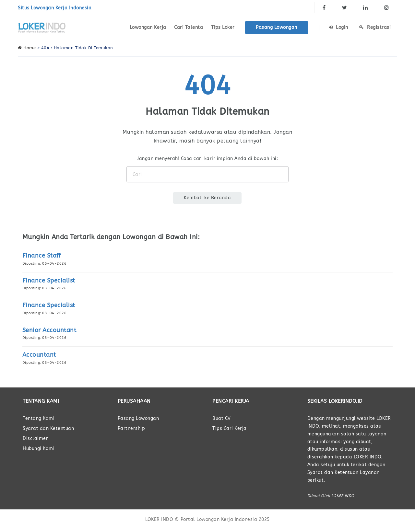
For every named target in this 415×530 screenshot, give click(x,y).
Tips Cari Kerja (229, 428)
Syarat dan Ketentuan (48, 428)
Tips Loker (223, 27)
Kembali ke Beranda (207, 198)
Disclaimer (35, 438)
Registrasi (375, 27)
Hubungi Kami (38, 448)
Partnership (131, 428)
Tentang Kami (38, 418)
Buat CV (221, 418)
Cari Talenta (188, 27)
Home (27, 47)
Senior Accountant (49, 330)
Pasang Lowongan (276, 27)
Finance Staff (41, 255)
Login (338, 27)
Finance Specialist (48, 280)
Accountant (39, 354)
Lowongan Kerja (148, 27)
